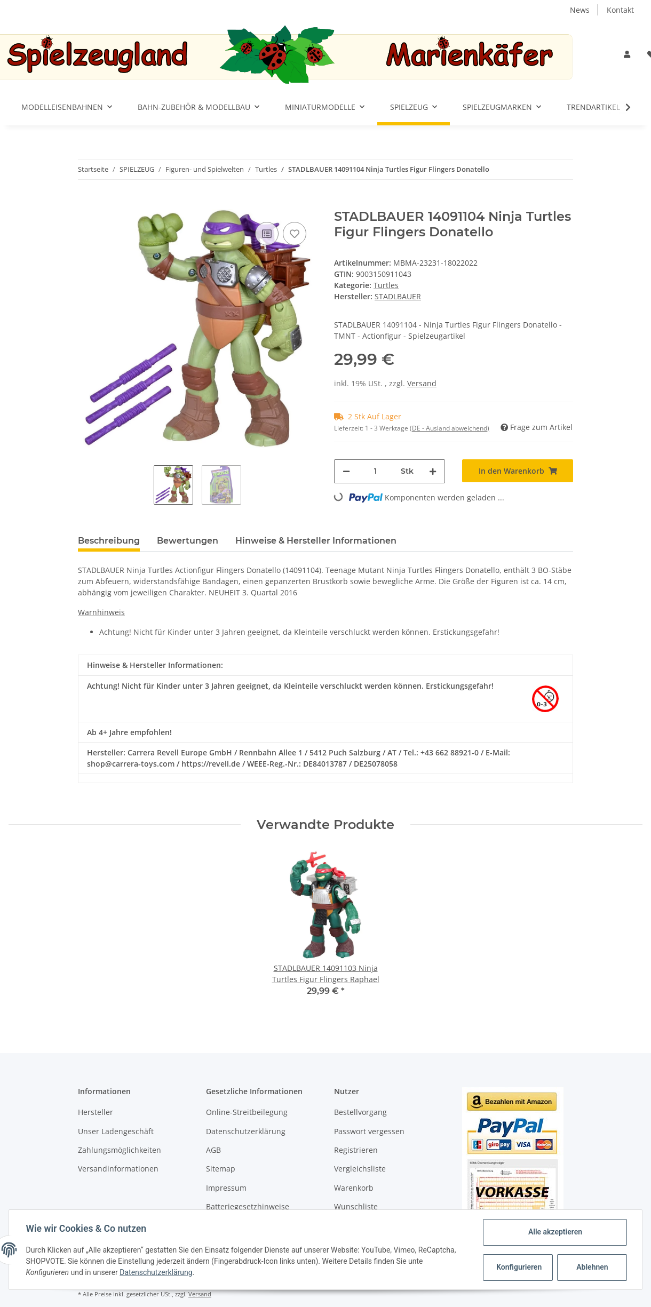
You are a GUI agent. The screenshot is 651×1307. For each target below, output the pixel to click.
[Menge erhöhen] (432, 471)
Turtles (386, 285)
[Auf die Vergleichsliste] (267, 233)
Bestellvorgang (360, 1112)
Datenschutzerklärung (245, 1131)
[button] (627, 54)
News (580, 10)
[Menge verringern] (346, 471)
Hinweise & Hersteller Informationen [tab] (315, 541)
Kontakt (620, 10)
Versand (421, 383)
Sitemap (220, 1168)
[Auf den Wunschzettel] (294, 233)
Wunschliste (356, 1206)
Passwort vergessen (369, 1131)
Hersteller (95, 1112)
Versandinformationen (118, 1168)
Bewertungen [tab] (187, 541)
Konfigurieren (519, 1267)
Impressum (226, 1188)
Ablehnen (592, 1267)
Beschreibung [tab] (109, 541)
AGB (213, 1150)
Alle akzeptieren (555, 1232)
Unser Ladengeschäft (116, 1131)
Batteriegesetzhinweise (247, 1206)
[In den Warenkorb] (86, 203)
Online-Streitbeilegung (247, 1112)
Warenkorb (354, 1188)
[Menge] (375, 471)
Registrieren (356, 1150)
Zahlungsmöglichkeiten (119, 1150)
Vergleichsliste (360, 1168)
